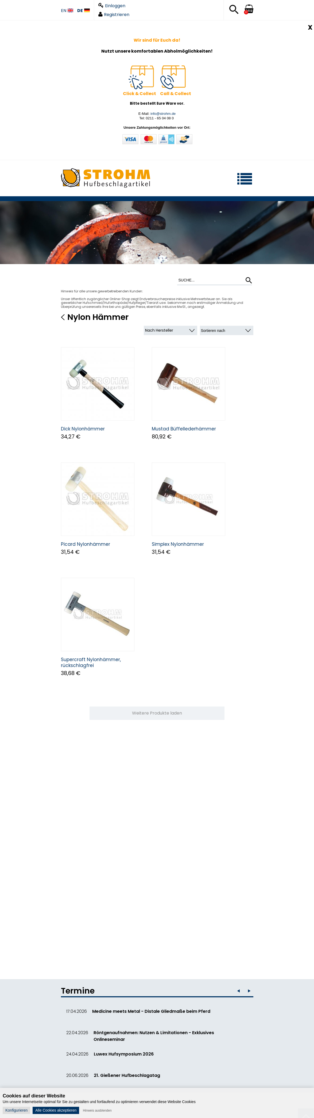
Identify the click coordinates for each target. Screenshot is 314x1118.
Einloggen (111, 6)
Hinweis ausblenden (97, 1110)
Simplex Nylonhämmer (178, 544)
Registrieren (113, 14)
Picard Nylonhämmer (85, 544)
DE (83, 11)
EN (67, 11)
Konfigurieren (16, 1110)
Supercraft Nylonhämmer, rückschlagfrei (91, 662)
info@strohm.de (163, 114)
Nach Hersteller (159, 330)
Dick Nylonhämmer (83, 429)
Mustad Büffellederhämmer (184, 429)
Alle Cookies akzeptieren (55, 1110)
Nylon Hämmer (98, 317)
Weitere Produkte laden (157, 713)
